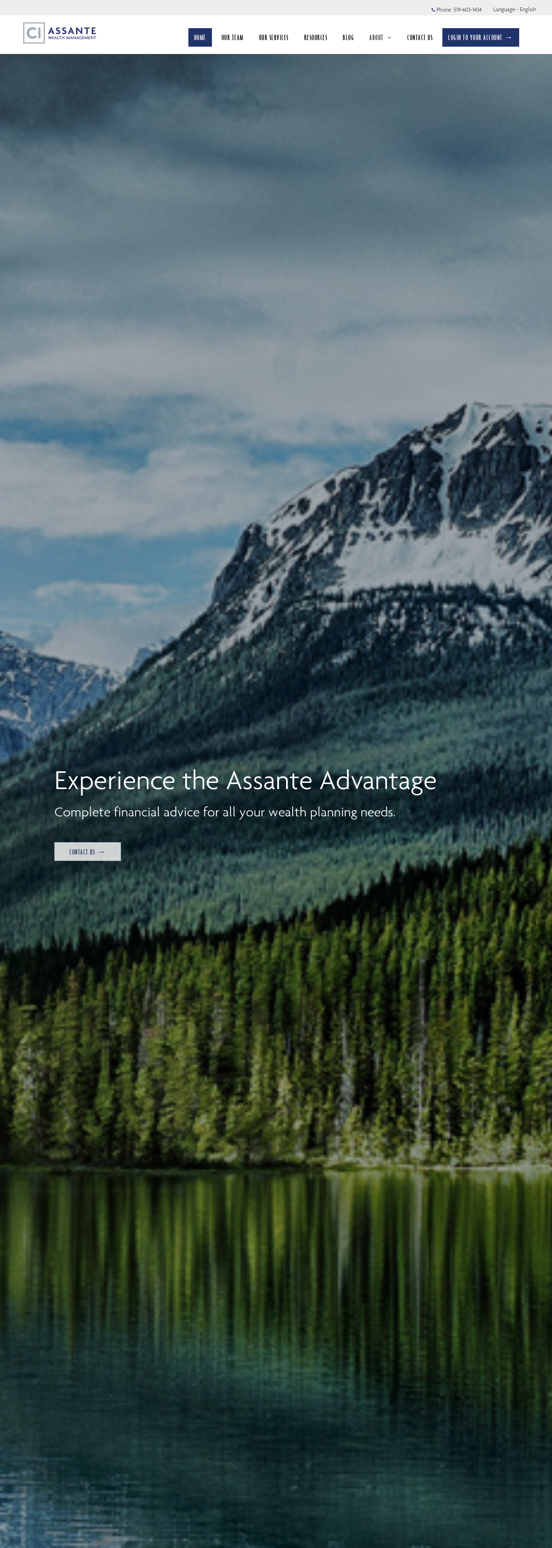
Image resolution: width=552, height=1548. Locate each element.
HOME (200, 37)
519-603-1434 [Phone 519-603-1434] (468, 9)
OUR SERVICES (274, 37)
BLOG (348, 37)
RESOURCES (316, 37)
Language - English (514, 9)
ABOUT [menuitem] (380, 37)
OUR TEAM (233, 37)
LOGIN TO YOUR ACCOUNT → (480, 37)
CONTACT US (420, 37)
